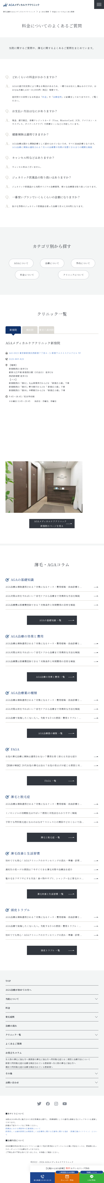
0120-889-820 (16, 359)
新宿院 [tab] (13, 330)
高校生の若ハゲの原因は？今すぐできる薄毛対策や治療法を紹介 (39, 869)
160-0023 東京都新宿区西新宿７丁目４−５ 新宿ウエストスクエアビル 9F (45, 353)
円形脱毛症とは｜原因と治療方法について (70, 1059)
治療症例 (57, 96)
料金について (27, 274)
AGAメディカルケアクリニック (59, 1162)
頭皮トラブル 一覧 (50, 950)
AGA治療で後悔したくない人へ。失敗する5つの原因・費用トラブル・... (43, 717)
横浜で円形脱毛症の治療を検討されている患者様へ (29, 1067)
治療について (52, 263)
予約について (83, 263)
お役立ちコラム (14, 1052)
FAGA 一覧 (50, 780)
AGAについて (21, 263)
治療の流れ (11, 1025)
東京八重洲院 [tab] (46, 330)
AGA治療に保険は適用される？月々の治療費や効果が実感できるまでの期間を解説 (52, 147)
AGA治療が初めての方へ (19, 989)
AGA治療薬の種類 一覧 (50, 733)
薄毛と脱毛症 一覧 (50, 837)
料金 (44, 96)
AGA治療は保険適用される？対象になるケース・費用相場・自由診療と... (44, 586)
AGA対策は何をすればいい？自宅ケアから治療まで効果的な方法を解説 (43, 595)
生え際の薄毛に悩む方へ (17, 1059)
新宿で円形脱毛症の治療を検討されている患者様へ (29, 1063)
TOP (8, 980)
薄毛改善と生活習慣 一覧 (50, 893)
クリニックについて (73, 274)
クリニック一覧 (13, 1034)
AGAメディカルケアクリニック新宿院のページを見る (50, 523)
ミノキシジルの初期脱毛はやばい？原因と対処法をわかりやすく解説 (41, 813)
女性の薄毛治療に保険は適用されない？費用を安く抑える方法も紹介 (41, 756)
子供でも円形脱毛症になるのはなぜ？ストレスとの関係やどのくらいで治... (45, 821)
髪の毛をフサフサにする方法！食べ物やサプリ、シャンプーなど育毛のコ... (45, 878)
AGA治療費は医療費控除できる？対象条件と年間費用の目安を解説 (40, 604)
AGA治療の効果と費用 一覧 (50, 676)
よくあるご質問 (14, 1043)
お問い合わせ (12, 1082)
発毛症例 (10, 1016)
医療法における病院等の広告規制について (23, 1128)
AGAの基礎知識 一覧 (50, 620)
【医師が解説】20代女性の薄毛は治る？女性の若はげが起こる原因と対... (44, 765)
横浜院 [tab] (30, 330)
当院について (12, 998)
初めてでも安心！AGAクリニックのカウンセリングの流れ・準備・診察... (44, 860)
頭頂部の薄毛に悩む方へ (39, 1059)
